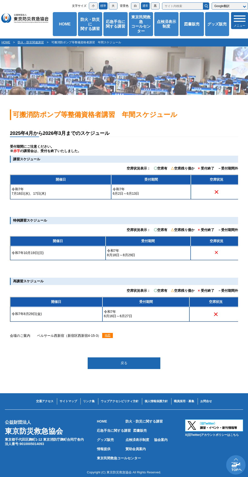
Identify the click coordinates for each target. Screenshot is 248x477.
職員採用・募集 (184, 401)
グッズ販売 (217, 24)
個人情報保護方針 (156, 401)
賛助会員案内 (135, 449)
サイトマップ (68, 401)
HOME (64, 24)
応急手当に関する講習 (115, 24)
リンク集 (89, 401)
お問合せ (206, 401)
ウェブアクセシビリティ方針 (120, 401)
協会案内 (161, 440)
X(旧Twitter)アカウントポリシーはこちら (212, 435)
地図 (107, 335)
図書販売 (192, 24)
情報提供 (103, 449)
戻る (124, 363)
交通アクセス (45, 401)
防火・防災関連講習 (31, 42)
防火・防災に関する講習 (90, 24)
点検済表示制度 (166, 24)
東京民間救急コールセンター (141, 24)
